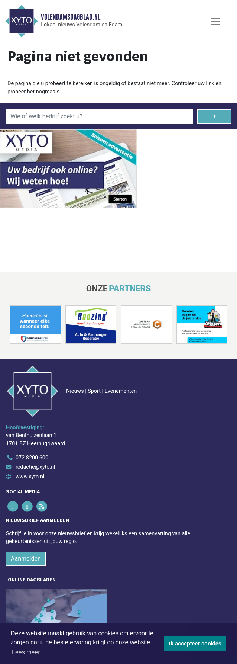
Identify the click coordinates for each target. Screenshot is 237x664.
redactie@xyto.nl (35, 467)
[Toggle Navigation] (215, 21)
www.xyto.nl (30, 477)
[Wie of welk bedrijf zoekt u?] (99, 116)
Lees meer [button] (26, 652)
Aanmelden (26, 558)
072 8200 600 (32, 458)
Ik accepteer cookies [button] (195, 644)
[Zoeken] (214, 116)
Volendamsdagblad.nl (70, 17)
